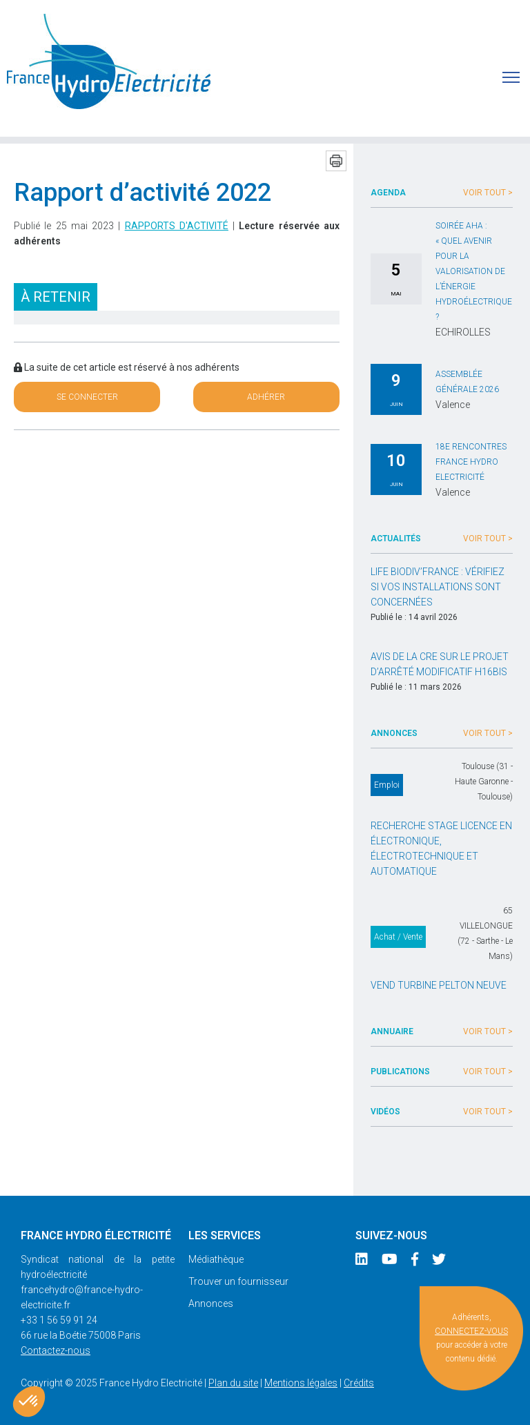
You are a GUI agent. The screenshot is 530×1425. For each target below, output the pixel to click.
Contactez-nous (55, 1350)
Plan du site (233, 1382)
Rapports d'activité (176, 225)
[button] (29, 1401)
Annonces (210, 1303)
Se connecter (87, 397)
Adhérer (266, 397)
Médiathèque (216, 1259)
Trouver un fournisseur (238, 1281)
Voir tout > (488, 192)
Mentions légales (300, 1382)
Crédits (359, 1382)
